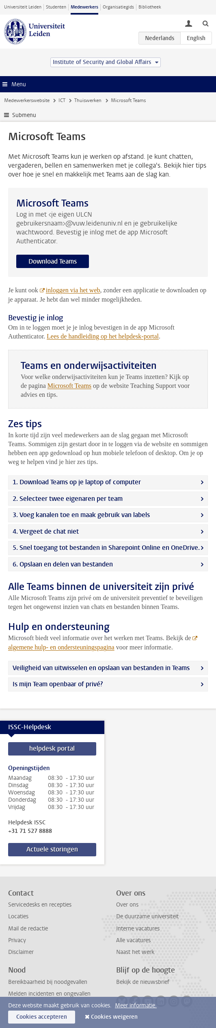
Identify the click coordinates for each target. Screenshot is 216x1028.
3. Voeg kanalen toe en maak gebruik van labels (81, 515)
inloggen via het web (73, 290)
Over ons (127, 905)
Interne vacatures (138, 928)
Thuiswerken (88, 100)
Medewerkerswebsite (27, 100)
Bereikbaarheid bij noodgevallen (47, 982)
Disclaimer (21, 952)
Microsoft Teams (69, 385)
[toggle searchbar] (205, 23)
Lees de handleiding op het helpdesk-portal (103, 336)
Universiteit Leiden (22, 7)
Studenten (56, 7)
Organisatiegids (118, 7)
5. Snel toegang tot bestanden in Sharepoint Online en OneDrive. (106, 547)
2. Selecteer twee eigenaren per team (68, 498)
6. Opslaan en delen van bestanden (63, 564)
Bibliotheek (149, 7)
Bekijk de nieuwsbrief (142, 982)
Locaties (18, 916)
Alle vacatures (133, 940)
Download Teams (52, 261)
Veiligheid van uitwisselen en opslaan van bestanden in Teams (101, 668)
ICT (61, 100)
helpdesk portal (52, 748)
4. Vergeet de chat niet (46, 531)
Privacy (17, 940)
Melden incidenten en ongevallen (49, 994)
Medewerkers (84, 7)
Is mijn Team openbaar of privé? (58, 684)
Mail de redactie (28, 928)
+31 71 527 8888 (30, 831)
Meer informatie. (136, 1005)
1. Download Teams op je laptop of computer (77, 482)
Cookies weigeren (114, 1017)
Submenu (24, 115)
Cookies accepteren (41, 1017)
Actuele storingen (52, 849)
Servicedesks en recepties (39, 905)
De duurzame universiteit (147, 916)
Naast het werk (135, 952)
